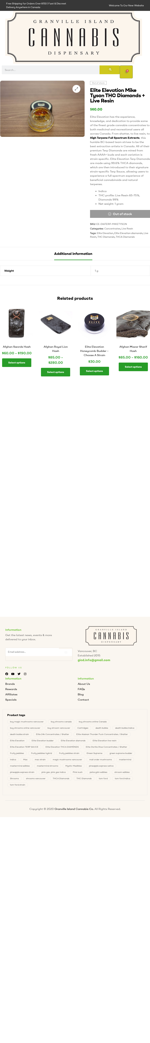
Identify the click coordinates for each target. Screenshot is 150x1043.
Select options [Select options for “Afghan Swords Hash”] (16, 362)
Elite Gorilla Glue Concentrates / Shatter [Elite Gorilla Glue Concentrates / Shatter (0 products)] (106, 748)
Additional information (73, 253)
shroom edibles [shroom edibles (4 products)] (122, 773)
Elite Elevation (105, 233)
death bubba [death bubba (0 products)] (101, 729)
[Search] (110, 69)
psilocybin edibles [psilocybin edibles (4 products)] (98, 773)
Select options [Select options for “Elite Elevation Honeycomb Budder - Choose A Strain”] (94, 371)
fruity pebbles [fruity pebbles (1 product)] (17, 754)
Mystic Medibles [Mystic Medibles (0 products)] (73, 766)
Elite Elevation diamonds (128, 233)
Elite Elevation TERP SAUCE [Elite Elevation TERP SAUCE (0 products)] (24, 748)
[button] (76, 89)
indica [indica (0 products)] (13, 760)
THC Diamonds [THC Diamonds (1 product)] (84, 779)
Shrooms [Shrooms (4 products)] (14, 779)
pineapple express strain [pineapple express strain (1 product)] (22, 773)
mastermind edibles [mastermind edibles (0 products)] (20, 766)
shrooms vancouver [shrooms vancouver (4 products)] (36, 779)
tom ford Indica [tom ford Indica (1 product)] (122, 779)
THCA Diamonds (125, 236)
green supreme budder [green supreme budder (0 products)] (121, 754)
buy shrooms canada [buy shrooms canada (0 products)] (61, 722)
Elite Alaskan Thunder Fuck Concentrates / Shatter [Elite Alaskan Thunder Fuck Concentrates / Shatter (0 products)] (102, 735)
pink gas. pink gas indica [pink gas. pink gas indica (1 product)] (54, 773)
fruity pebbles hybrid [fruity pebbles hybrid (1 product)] (41, 754)
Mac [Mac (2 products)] (25, 760)
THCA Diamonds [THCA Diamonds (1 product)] (61, 779)
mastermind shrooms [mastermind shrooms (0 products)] (47, 766)
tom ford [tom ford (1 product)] (103, 779)
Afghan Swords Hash (17, 346)
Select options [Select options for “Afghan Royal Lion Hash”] (55, 372)
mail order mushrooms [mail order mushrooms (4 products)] (100, 760)
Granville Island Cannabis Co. (74, 810)
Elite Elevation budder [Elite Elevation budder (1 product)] (43, 741)
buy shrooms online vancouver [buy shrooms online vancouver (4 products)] (25, 729)
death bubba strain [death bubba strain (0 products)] (19, 735)
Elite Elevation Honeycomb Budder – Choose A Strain (94, 351)
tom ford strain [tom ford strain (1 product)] (17, 785)
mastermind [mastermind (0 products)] (125, 760)
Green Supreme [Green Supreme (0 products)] (94, 754)
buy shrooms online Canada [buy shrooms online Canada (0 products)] (93, 722)
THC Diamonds (106, 236)
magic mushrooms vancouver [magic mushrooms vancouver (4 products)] (67, 760)
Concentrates (112, 228)
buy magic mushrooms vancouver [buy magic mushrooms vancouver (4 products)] (27, 722)
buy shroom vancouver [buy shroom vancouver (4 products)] (58, 729)
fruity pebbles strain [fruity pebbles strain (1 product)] (69, 754)
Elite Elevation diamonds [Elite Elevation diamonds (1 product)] (73, 741)
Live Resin (127, 228)
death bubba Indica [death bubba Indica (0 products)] (124, 729)
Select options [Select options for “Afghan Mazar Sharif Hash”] (133, 366)
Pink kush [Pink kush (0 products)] (77, 773)
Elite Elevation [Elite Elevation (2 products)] (17, 741)
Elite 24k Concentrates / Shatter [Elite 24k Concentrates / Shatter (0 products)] (52, 735)
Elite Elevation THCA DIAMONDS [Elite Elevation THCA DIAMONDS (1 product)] (62, 748)
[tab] (73, 253)
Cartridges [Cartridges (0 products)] (82, 729)
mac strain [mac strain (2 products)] (40, 760)
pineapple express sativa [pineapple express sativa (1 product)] (101, 766)
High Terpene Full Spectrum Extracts (114, 137)
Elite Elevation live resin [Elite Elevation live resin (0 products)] (104, 741)
